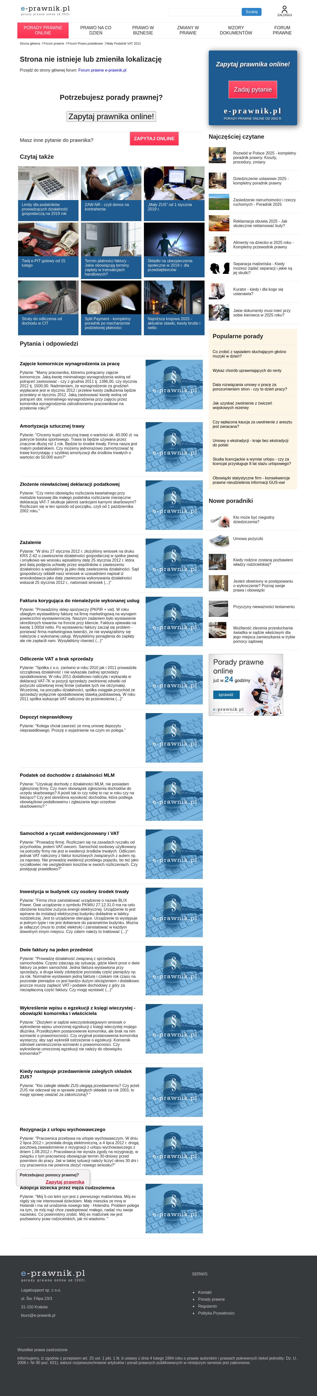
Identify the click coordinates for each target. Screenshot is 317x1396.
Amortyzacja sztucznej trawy (52, 426)
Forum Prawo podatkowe (85, 43)
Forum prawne (282, 30)
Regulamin (207, 1306)
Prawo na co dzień (95, 30)
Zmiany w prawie (188, 30)
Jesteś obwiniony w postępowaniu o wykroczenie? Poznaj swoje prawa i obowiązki (263, 585)
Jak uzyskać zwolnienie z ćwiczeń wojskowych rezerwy (242, 405)
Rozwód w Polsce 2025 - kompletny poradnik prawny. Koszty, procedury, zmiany (264, 157)
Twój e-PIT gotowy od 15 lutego (43, 263)
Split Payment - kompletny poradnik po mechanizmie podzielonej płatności (108, 323)
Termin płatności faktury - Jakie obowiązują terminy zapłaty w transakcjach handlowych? (107, 267)
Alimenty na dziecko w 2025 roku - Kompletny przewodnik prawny (263, 244)
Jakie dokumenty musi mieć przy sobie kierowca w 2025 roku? (262, 313)
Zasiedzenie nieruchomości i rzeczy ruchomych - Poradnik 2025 (264, 202)
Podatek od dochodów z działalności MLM (67, 775)
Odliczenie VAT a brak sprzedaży (56, 658)
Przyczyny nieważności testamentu (264, 607)
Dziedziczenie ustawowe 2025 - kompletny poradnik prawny (261, 181)
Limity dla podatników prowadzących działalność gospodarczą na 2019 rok (45, 209)
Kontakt (204, 1292)
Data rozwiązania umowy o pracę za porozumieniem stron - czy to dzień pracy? (250, 387)
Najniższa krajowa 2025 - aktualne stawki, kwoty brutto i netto (174, 323)
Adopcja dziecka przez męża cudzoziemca (67, 1187)
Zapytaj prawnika (65, 1182)
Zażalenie (30, 542)
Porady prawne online (43, 30)
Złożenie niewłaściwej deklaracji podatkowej (70, 484)
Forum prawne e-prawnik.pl (103, 70)
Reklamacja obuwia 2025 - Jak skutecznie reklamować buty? (260, 223)
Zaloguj (284, 11)
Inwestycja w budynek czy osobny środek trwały (74, 891)
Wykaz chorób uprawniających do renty (247, 370)
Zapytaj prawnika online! (111, 116)
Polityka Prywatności (216, 1313)
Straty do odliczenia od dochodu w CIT (42, 321)
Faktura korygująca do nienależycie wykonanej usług (79, 600)
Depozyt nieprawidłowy (46, 717)
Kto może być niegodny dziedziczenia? (253, 519)
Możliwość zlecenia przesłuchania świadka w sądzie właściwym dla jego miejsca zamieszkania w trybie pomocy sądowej (264, 635)
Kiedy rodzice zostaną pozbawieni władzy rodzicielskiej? (263, 562)
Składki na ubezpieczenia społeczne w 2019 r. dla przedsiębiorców (170, 265)
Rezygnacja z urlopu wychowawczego (62, 1129)
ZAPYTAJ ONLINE (154, 138)
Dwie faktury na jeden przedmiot (56, 949)
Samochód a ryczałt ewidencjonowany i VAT (69, 833)
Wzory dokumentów (236, 30)
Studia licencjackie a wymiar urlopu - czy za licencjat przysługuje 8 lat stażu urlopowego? (252, 461)
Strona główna (30, 43)
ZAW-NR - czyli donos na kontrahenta (107, 207)
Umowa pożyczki (248, 539)
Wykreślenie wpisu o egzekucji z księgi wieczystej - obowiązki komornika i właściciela (77, 1010)
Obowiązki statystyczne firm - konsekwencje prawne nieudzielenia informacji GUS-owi (251, 480)
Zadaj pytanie (253, 89)
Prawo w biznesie (143, 30)
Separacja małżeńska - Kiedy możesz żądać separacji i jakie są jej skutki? (262, 268)
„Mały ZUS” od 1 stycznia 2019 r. (170, 207)
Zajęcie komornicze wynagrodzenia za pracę (70, 363)
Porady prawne (211, 1299)
